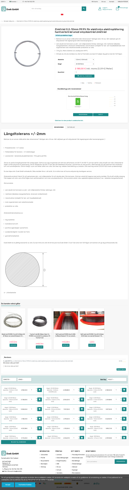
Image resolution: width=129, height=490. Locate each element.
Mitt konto (95, 1)
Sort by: (103, 379)
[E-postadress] (100, 461)
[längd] (84, 64)
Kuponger (75, 470)
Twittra (89, 83)
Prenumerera (120, 461)
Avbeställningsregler (62, 458)
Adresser (74, 467)
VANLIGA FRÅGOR (123, 1)
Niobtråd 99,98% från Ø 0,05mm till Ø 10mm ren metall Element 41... (13, 335)
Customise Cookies (25, 485)
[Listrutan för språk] (13, 2)
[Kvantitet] (84, 72)
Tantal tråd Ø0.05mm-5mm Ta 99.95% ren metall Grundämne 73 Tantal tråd (39, 336)
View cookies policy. (61, 480)
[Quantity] (33, 390)
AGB (58, 464)
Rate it (101, 114)
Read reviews (83, 114)
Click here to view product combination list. (69, 120)
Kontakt (111, 1)
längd (59, 64)
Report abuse (121, 369)
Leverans (59, 454)
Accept (7, 485)
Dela (82, 83)
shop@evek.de (17, 471)
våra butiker (44, 454)
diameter (61, 59)
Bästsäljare (44, 464)
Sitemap (43, 467)
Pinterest (97, 83)
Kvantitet (61, 72)
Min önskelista (76, 473)
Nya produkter (45, 461)
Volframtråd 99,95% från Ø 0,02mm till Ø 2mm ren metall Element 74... (92, 335)
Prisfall (43, 458)
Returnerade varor (77, 458)
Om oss (103, 1)
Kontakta (59, 473)
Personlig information (78, 454)
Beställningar (76, 461)
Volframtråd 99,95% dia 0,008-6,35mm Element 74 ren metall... (65, 335)
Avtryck (59, 470)
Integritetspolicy (61, 461)
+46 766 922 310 (28, 1)
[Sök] (58, 8)
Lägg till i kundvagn (39, 390)
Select (111, 379)
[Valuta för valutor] (3, 2)
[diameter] (84, 59)
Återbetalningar (77, 464)
